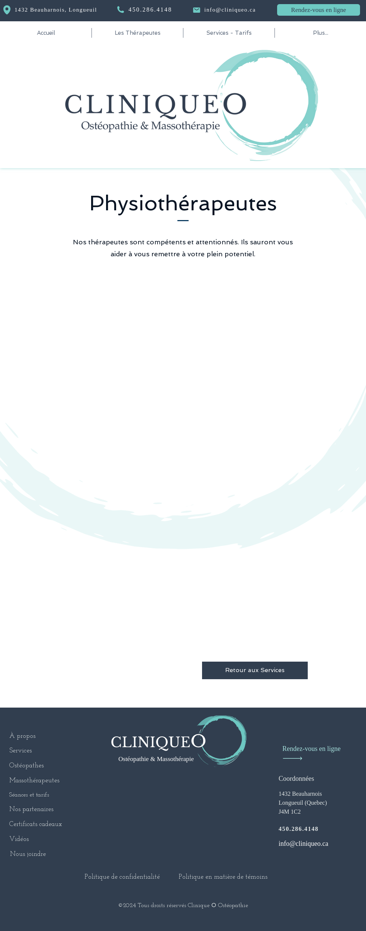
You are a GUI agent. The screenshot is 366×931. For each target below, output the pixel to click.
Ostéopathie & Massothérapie (156, 759)
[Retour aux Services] (255, 670)
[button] (137, 33)
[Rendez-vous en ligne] (318, 10)
